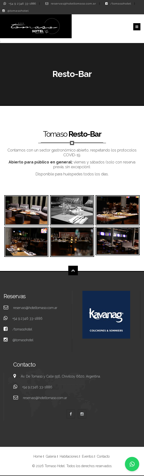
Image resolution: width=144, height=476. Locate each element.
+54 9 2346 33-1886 (22, 3)
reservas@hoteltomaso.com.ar (73, 3)
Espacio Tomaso (26, 210)
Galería (51, 456)
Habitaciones (69, 456)
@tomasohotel (18, 10)
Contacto (103, 456)
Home (37, 456)
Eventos (87, 456)
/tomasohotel (120, 3)
